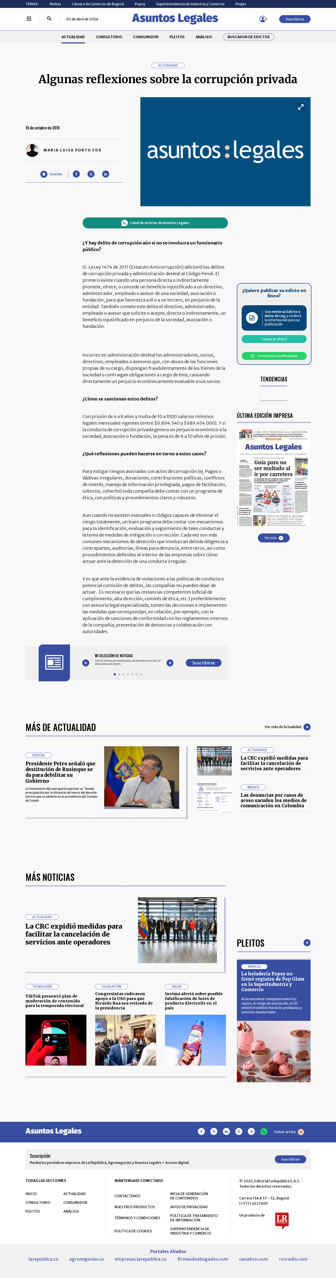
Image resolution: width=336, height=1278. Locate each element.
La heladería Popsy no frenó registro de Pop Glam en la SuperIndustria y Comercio (272, 1120)
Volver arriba (289, 1270)
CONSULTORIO (109, 37)
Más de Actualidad (60, 727)
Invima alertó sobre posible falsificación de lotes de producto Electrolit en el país (194, 1139)
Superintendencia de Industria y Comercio (190, 4)
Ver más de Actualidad (288, 727)
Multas (55, 4)
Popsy (140, 4)
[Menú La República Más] (28, 19)
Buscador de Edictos (249, 37)
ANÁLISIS (204, 37)
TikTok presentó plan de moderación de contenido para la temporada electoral (54, 1139)
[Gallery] (128, 659)
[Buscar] (49, 19)
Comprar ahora (274, 339)
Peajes (241, 4)
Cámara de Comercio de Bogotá (98, 4)
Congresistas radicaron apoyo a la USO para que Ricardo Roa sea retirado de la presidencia (124, 1139)
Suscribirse (295, 19)
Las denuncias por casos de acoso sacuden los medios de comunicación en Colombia (274, 800)
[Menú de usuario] (263, 19)
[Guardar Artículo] (51, 174)
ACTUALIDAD (73, 37)
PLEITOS (177, 37)
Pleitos (250, 1081)
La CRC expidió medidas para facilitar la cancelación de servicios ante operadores (274, 763)
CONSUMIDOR (146, 37)
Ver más (274, 538)
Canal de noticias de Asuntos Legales (155, 223)
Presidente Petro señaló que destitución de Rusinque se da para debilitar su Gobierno (60, 772)
